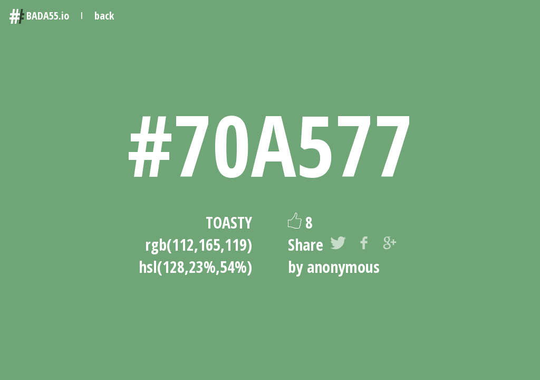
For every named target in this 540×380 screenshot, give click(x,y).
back (104, 15)
